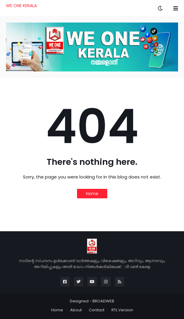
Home (92, 194)
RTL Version (122, 310)
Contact (96, 310)
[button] (160, 8)
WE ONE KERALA (21, 6)
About (76, 310)
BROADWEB (103, 301)
